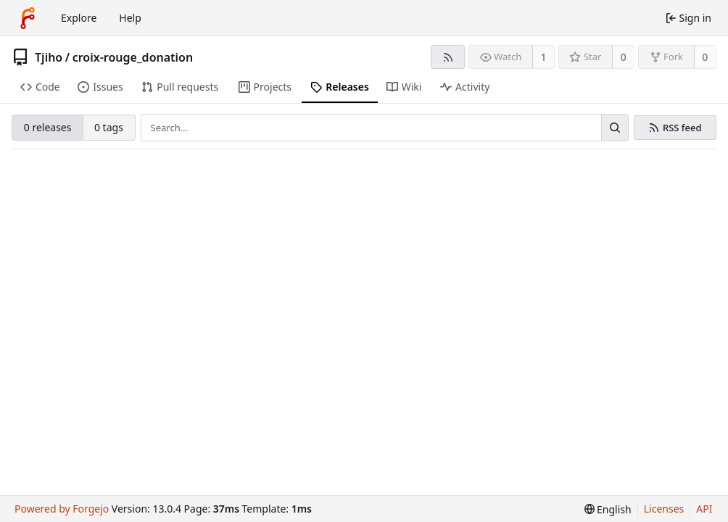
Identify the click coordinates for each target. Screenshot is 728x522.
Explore (78, 18)
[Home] (27, 18)
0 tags (108, 127)
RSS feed (682, 128)
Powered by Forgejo (62, 508)
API (704, 508)
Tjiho (48, 57)
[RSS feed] (448, 57)
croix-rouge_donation (133, 57)
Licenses (664, 508)
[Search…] (615, 127)
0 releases (48, 127)
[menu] (608, 509)
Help (130, 18)
